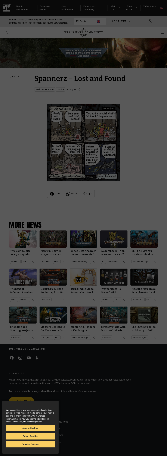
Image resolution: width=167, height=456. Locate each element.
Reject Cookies (30, 436)
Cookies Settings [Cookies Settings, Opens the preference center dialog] (30, 444)
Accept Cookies (30, 428)
